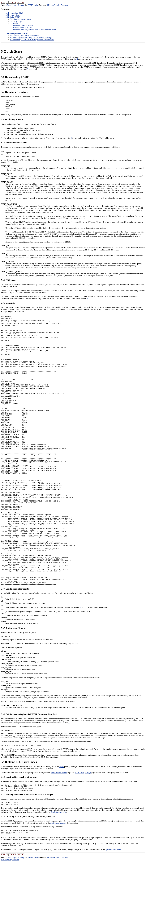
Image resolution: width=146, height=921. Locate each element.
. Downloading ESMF (14, 13)
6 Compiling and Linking (15, 5)
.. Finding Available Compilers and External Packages (31, 38)
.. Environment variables (20, 19)
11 (77, 59)
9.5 (88, 299)
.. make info (15, 23)
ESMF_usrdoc (33, 5)
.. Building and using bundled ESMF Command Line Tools (33, 29)
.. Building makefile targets (21, 25)
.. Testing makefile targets (21, 27)
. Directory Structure (13, 15)
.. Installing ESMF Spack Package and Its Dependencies (32, 40)
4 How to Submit (53, 5)
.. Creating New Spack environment (24, 36)
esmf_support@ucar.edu (10, 919)
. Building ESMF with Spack (16, 33)
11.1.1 (12, 699)
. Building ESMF (12, 17)
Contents (64, 5)
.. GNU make (16, 21)
